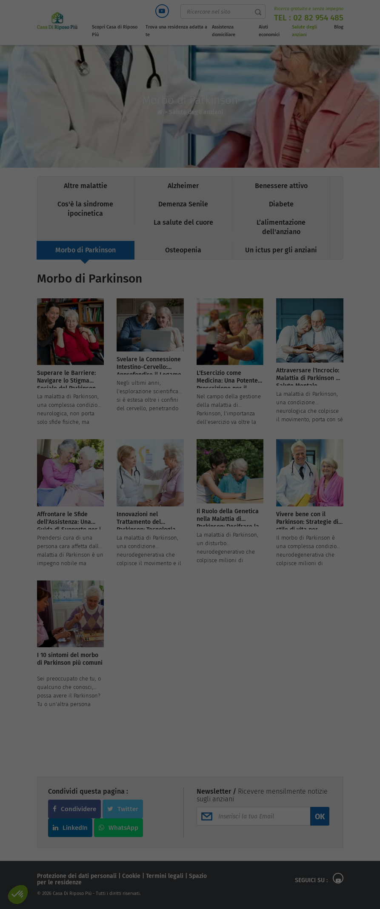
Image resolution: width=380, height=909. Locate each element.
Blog (338, 27)
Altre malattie (85, 186)
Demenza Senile (183, 204)
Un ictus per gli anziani (281, 250)
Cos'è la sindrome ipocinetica (85, 208)
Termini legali (164, 876)
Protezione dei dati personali (77, 876)
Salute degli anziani (304, 30)
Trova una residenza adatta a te (176, 30)
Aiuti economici (269, 30)
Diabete (281, 204)
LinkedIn (70, 828)
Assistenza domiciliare (223, 30)
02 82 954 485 (318, 18)
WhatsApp (118, 828)
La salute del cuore (183, 222)
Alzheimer (183, 186)
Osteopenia (183, 250)
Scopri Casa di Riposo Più (114, 30)
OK (320, 816)
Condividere (74, 809)
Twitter (122, 809)
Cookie (131, 876)
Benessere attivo (281, 186)
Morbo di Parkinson (85, 250)
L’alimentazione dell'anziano (281, 227)
